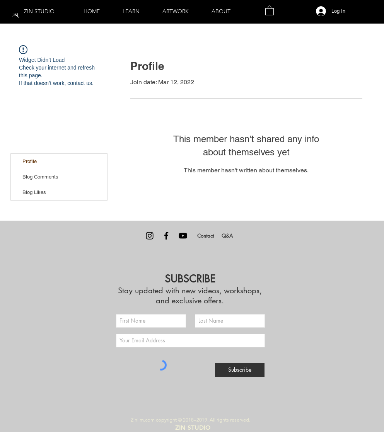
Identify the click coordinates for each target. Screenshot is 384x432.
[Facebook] (166, 236)
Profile (29, 161)
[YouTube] (183, 236)
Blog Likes (34, 192)
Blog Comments (40, 177)
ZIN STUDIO (39, 11)
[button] (131, 11)
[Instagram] (150, 236)
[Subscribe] (240, 370)
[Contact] (205, 236)
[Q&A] (227, 236)
